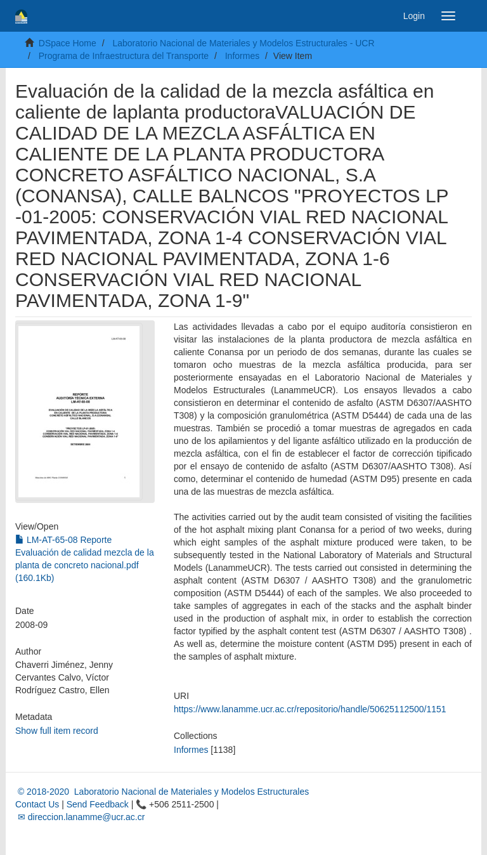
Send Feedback (98, 804)
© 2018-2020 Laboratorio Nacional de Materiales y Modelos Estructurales (162, 791)
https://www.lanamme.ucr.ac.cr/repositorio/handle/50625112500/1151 (310, 709)
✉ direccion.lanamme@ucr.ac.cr (80, 817)
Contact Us (37, 804)
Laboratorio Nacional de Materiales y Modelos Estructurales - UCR (243, 43)
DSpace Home (67, 43)
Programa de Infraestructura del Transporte (124, 56)
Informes (242, 56)
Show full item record (56, 731)
